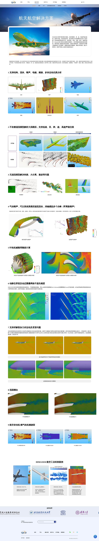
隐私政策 (27, 537)
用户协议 (22, 537)
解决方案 (37, 2)
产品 (28, 2)
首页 (21, 2)
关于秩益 (55, 2)
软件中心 (46, 2)
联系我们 (64, 2)
